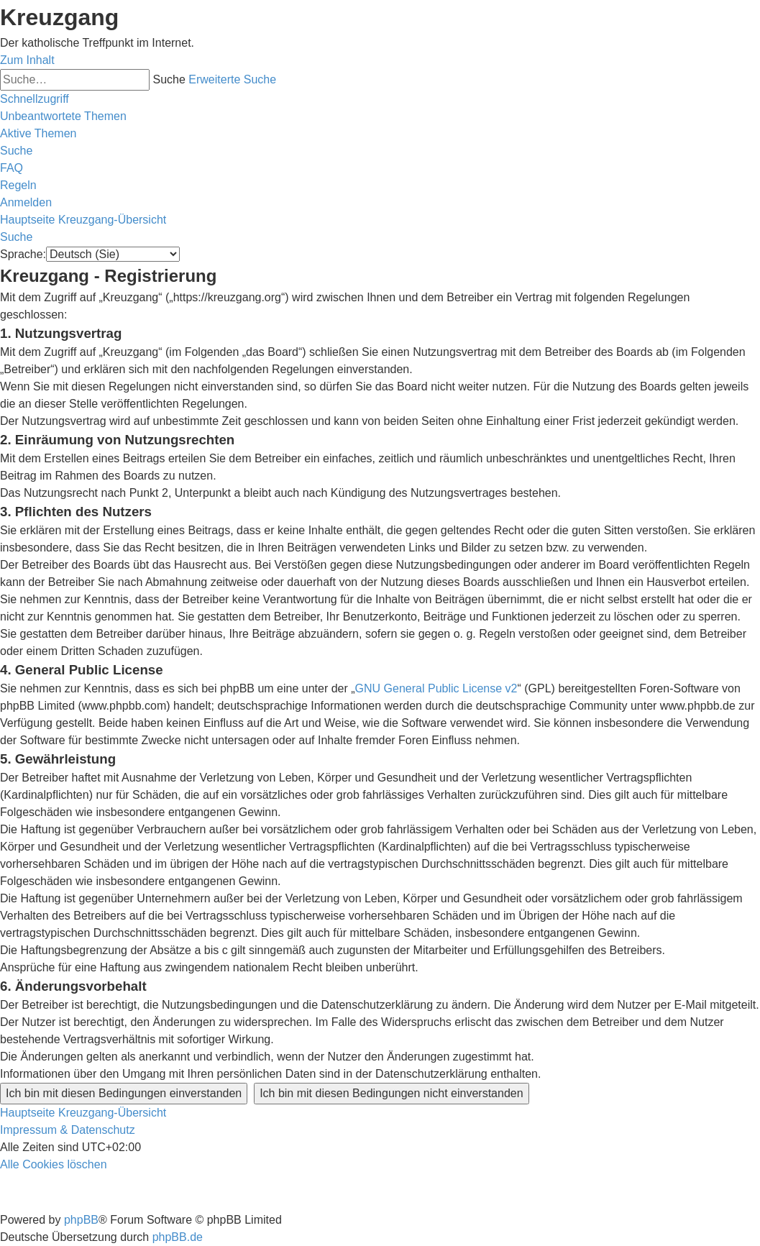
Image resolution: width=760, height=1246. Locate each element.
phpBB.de (177, 1237)
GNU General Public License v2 (436, 688)
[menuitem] (63, 116)
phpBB (81, 1220)
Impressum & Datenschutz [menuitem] (67, 1130)
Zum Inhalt (27, 60)
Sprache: (23, 254)
